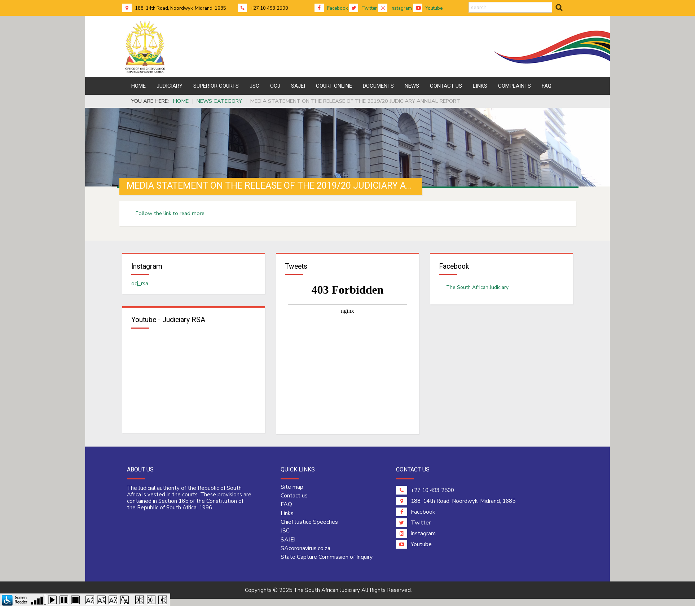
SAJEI (288, 540)
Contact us (294, 496)
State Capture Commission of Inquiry (327, 558)
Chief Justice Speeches (309, 523)
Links (287, 514)
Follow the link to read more (170, 213)
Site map (292, 488)
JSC (285, 532)
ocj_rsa (139, 283)
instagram (395, 8)
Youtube (428, 8)
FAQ (286, 505)
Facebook (331, 8)
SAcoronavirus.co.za (305, 549)
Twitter (363, 8)
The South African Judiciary (477, 287)
